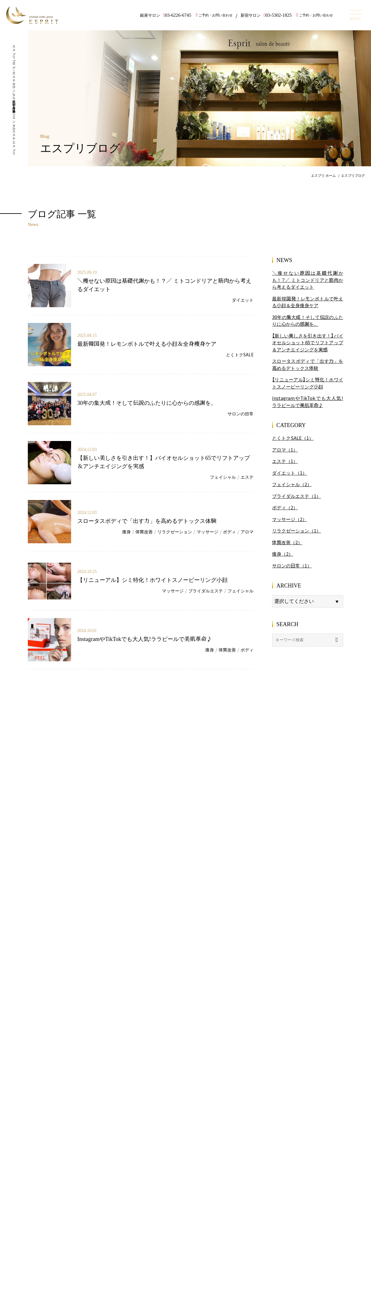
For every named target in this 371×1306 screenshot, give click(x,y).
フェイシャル (223, 477)
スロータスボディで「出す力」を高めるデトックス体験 (146, 520)
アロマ (247, 531)
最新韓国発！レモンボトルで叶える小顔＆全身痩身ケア (146, 343)
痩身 (126, 531)
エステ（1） (285, 461)
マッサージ (207, 531)
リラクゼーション (174, 531)
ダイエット (243, 300)
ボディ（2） (285, 507)
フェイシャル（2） (292, 484)
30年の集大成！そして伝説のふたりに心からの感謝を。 (146, 402)
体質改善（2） (287, 542)
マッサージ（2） (289, 519)
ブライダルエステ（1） (296, 496)
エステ (247, 477)
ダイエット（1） (289, 472)
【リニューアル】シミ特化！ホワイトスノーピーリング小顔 (152, 579)
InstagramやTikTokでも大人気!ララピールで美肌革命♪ (144, 638)
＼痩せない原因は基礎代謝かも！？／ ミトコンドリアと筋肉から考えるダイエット (307, 279)
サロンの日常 (241, 413)
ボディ (229, 531)
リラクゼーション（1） (296, 530)
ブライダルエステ (205, 590)
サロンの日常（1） (292, 565)
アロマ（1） (285, 449)
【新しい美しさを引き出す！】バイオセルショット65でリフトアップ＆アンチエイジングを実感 (307, 342)
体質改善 (144, 531)
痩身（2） (282, 553)
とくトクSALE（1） (292, 438)
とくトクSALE (240, 354)
